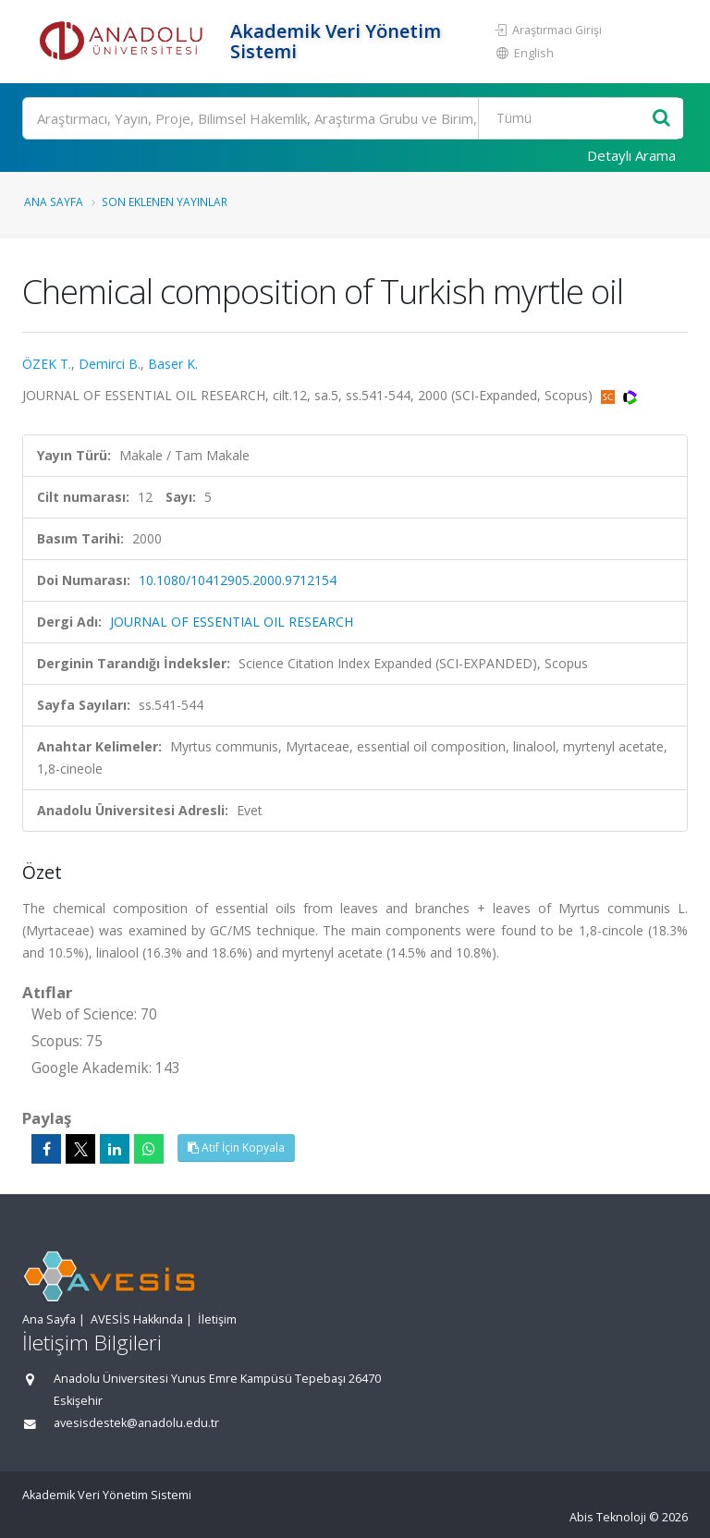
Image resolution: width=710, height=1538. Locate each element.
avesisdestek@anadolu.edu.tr (136, 1423)
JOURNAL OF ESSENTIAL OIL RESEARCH (231, 621)
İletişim (217, 1319)
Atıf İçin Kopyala (236, 1147)
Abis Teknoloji (607, 1517)
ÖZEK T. (46, 363)
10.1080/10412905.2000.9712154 (238, 580)
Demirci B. (110, 363)
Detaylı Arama (631, 155)
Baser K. (173, 363)
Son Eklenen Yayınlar (164, 201)
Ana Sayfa (53, 201)
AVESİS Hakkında (137, 1319)
